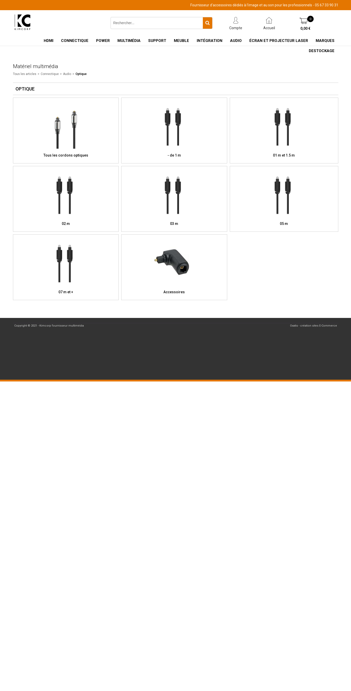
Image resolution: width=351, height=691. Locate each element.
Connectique (74, 40)
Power (103, 40)
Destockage (321, 51)
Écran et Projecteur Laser (278, 40)
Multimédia (129, 40)
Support (157, 40)
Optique (81, 74)
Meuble (181, 40)
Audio (236, 40)
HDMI (48, 40)
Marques (325, 40)
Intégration (209, 40)
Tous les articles (24, 74)
